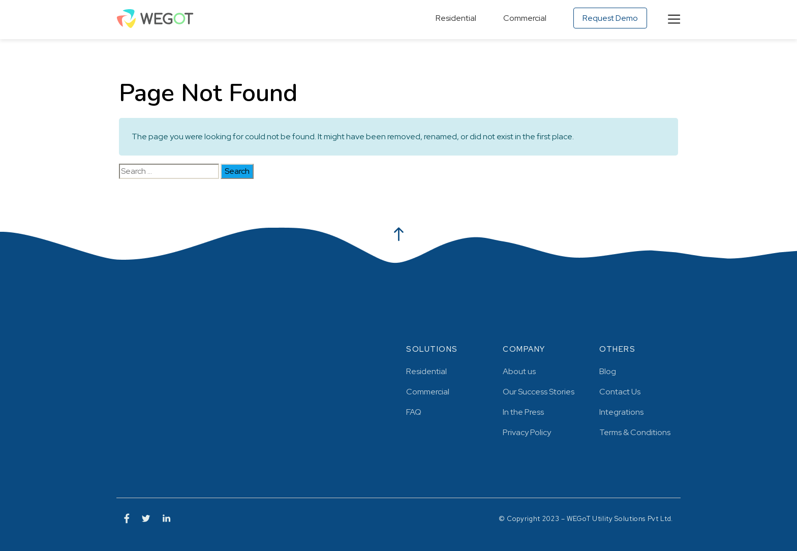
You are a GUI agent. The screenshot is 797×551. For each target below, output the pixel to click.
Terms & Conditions (634, 432)
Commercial (524, 18)
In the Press (523, 412)
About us (519, 371)
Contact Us (619, 391)
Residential (456, 18)
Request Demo (610, 18)
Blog (607, 371)
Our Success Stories (538, 391)
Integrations (621, 412)
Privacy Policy (527, 432)
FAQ (413, 412)
